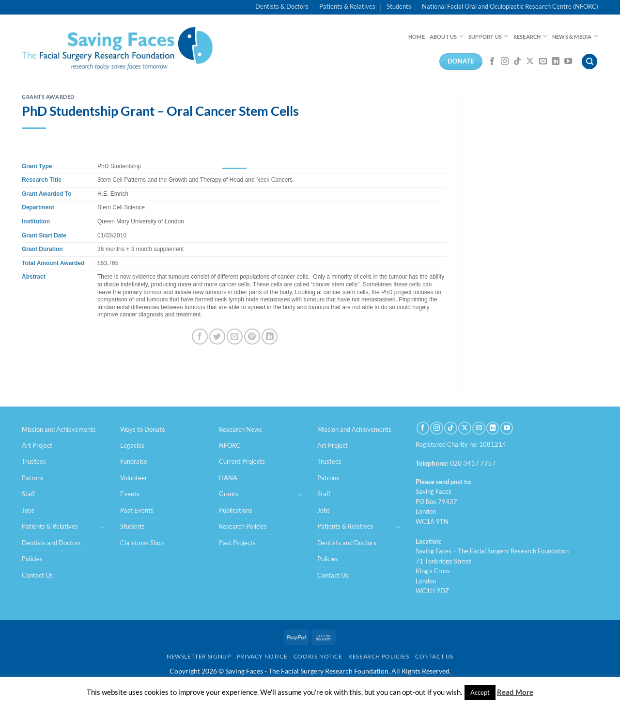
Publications (235, 510)
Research (530, 36)
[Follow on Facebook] (492, 61)
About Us (447, 36)
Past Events (137, 510)
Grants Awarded (48, 97)
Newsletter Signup (199, 656)
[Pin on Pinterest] (252, 337)
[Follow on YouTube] (568, 61)
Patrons (33, 478)
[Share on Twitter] (217, 337)
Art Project (37, 445)
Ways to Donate (142, 429)
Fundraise (133, 461)
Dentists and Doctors (51, 543)
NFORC (229, 445)
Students (399, 6)
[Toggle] (103, 527)
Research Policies (243, 526)
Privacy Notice (262, 656)
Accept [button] (480, 692)
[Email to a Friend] (235, 337)
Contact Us (37, 575)
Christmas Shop (142, 543)
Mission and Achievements (59, 429)
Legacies (132, 445)
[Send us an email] (543, 61)
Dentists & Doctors (282, 6)
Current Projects (242, 461)
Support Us (488, 36)
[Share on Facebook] (200, 337)
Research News (240, 429)
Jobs (28, 510)
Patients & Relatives (347, 6)
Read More (515, 692)
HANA (228, 478)
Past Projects (237, 543)
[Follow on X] (530, 61)
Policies (32, 559)
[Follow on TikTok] (517, 61)
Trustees (34, 461)
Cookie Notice (318, 656)
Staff (28, 494)
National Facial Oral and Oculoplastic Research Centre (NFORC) (510, 6)
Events (130, 494)
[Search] (589, 62)
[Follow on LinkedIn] (555, 61)
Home (416, 36)
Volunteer (133, 478)
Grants (228, 494)
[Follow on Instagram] (505, 61)
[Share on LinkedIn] (270, 337)
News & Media (575, 36)
